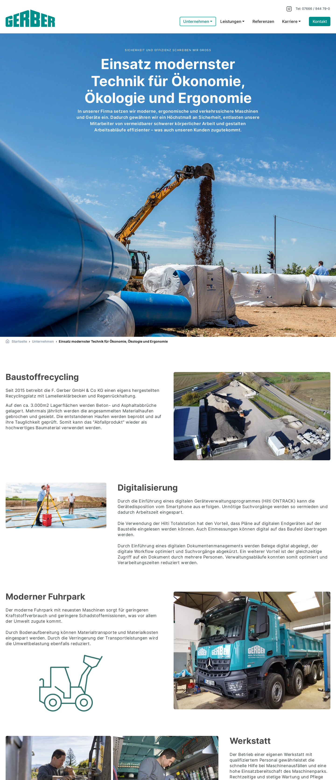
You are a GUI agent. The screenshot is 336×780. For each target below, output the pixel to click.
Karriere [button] (290, 21)
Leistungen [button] (230, 21)
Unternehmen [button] (196, 21)
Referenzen (263, 21)
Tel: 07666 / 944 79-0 (313, 9)
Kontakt (320, 21)
